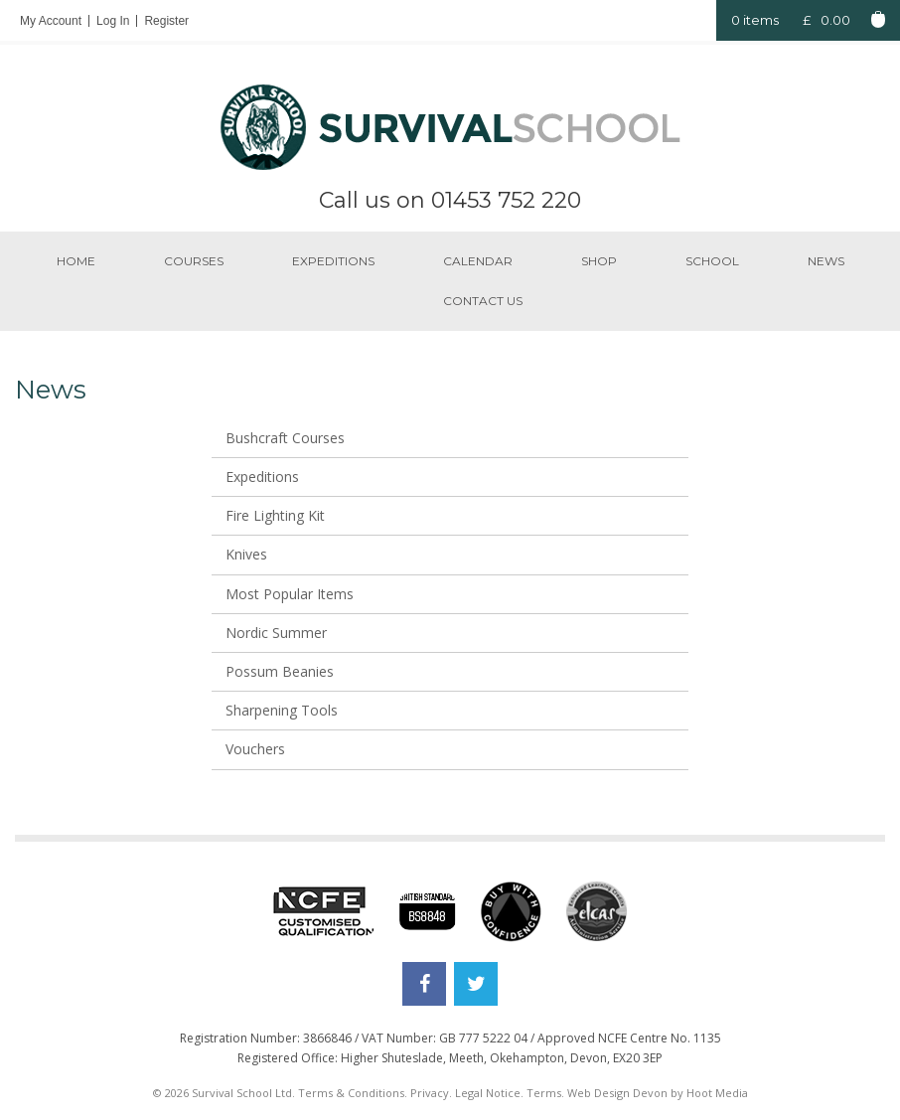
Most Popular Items (289, 593)
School (712, 260)
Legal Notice (488, 1092)
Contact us (483, 300)
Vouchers (255, 748)
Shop (599, 260)
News (826, 260)
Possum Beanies (279, 671)
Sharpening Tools (281, 710)
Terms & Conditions (351, 1092)
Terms (543, 1092)
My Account (50, 21)
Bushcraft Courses (285, 437)
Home (76, 260)
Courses (194, 260)
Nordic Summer (276, 632)
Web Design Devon (617, 1092)
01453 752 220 (506, 200)
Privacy (429, 1092)
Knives (246, 554)
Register (166, 21)
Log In (112, 21)
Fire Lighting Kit (275, 515)
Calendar (478, 260)
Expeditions (333, 260)
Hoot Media (717, 1092)
